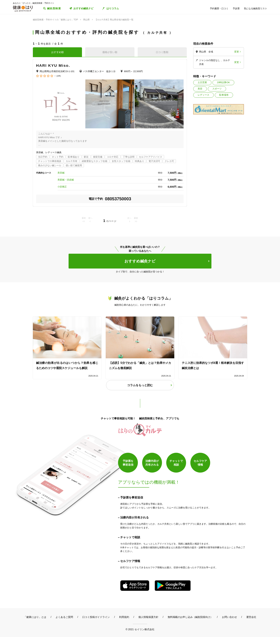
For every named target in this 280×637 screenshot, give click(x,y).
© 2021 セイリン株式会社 (140, 629)
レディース (203, 95)
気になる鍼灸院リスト (255, 8)
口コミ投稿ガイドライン (96, 617)
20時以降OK (223, 82)
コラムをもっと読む (140, 385)
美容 (200, 88)
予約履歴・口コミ (219, 8)
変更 (236, 52)
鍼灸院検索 (54, 8)
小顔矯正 (62, 186)
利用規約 (124, 617)
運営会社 (251, 617)
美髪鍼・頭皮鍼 (66, 180)
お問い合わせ (229, 617)
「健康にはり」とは (35, 617)
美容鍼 (61, 173)
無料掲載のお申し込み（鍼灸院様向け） (190, 617)
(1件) (58, 76)
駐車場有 (224, 95)
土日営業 (202, 82)
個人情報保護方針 (148, 617)
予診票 (236, 8)
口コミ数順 (162, 52)
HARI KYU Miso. (53, 65)
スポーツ (217, 88)
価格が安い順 (109, 52)
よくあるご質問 (64, 617)
